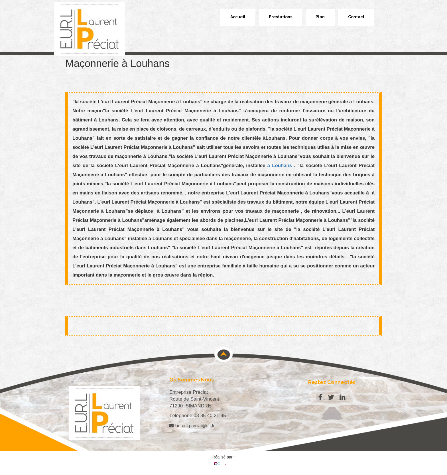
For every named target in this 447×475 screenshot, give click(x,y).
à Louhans (280, 165)
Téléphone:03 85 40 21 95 (197, 415)
